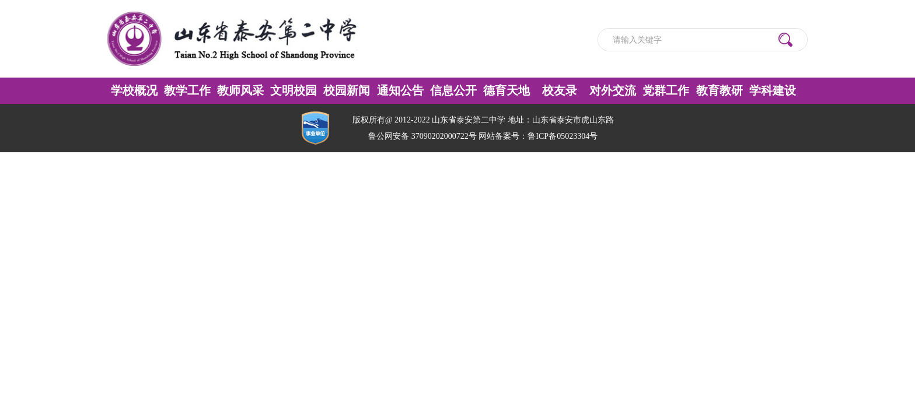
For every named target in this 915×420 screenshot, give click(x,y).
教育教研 (719, 90)
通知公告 (400, 90)
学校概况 (134, 90)
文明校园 (293, 90)
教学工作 (187, 90)
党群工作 (665, 90)
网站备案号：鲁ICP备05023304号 (538, 136)
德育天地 (506, 90)
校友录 (559, 90)
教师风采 (240, 90)
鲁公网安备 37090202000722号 (422, 136)
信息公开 (453, 90)
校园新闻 (346, 90)
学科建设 (772, 90)
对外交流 (612, 90)
